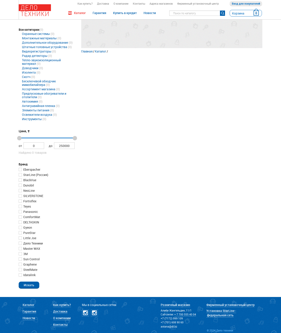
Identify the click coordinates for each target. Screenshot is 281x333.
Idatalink (29, 275)
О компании (120, 3)
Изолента (29, 72)
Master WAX (31, 248)
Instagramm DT (85, 313)
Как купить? (85, 3)
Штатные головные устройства (44, 47)
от (20, 146)
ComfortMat (31, 217)
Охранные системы (36, 34)
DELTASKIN (31, 222)
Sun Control (31, 259)
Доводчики (30, 68)
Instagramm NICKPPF (94, 313)
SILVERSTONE (33, 196)
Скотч (26, 77)
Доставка (103, 3)
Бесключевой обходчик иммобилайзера (39, 83)
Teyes (27, 206)
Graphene (30, 264)
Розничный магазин (175, 305)
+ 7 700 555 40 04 (185, 314)
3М (25, 254)
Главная (86, 51)
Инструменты (32, 119)
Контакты (139, 3)
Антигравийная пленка (38, 106)
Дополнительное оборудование (45, 42)
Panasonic (30, 212)
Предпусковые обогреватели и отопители (44, 95)
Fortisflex (29, 201)
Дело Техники (33, 243)
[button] (29, 285)
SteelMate (30, 270)
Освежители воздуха (37, 114)
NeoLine (29, 190)
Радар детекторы (34, 56)
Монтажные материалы (39, 38)
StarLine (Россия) (35, 175)
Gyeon (27, 227)
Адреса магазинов (161, 3)
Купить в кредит (125, 13)
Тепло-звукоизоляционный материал (41, 62)
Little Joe (29, 238)
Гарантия (99, 13)
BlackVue (29, 180)
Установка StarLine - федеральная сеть (221, 313)
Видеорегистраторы (36, 51)
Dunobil (28, 185)
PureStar (29, 233)
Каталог (100, 51)
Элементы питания (35, 110)
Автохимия (30, 101)
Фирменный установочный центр (198, 3)
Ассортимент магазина (38, 89)
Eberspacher (31, 169)
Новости (150, 13)
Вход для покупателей (246, 3)
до (50, 146)
